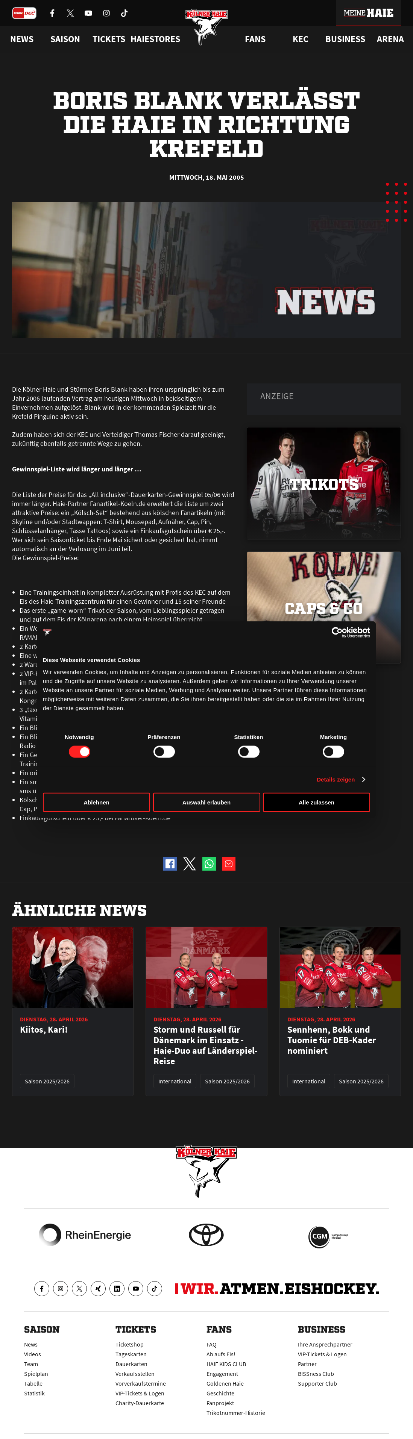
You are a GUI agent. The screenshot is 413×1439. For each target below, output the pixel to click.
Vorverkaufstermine (140, 1383)
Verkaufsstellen (135, 1373)
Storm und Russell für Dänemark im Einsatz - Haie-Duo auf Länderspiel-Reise (205, 1045)
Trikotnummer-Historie (235, 1412)
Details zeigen (336, 779)
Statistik (34, 1393)
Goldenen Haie (225, 1383)
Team (31, 1364)
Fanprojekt (220, 1403)
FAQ (211, 1344)
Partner (307, 1364)
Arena (390, 39)
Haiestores (155, 39)
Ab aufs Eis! (220, 1354)
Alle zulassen (316, 802)
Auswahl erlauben (206, 802)
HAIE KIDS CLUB (226, 1364)
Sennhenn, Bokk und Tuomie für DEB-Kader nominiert (331, 1040)
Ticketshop (129, 1344)
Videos (32, 1354)
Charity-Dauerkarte (139, 1403)
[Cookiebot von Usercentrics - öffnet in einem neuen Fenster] (337, 632)
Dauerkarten (131, 1364)
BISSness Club (316, 1373)
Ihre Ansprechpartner (325, 1344)
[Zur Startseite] (207, 31)
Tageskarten (131, 1354)
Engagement (222, 1373)
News (31, 1344)
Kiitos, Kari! (44, 1029)
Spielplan (36, 1373)
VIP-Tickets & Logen (139, 1393)
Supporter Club (317, 1383)
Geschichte (220, 1393)
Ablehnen (96, 802)
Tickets (109, 39)
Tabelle (33, 1383)
